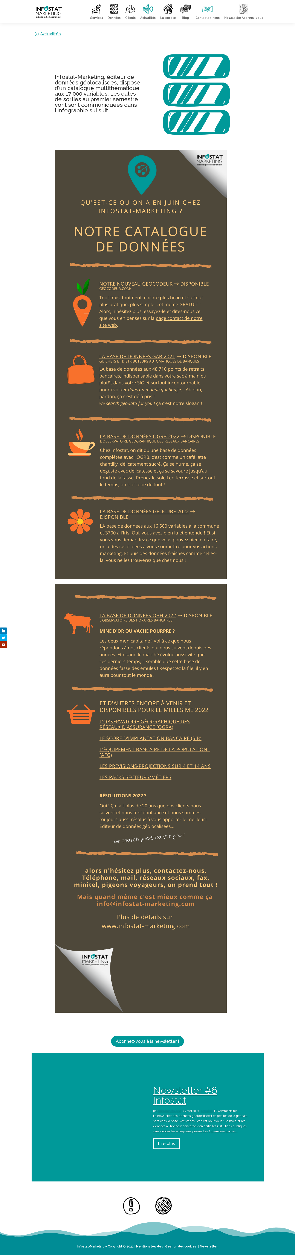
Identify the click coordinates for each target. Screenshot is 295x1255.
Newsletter (209, 1246)
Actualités (50, 33)
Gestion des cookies (181, 1246)
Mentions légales (149, 1246)
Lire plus (166, 1143)
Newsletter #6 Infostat (185, 1095)
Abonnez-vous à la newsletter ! (147, 1041)
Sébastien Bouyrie (169, 1110)
